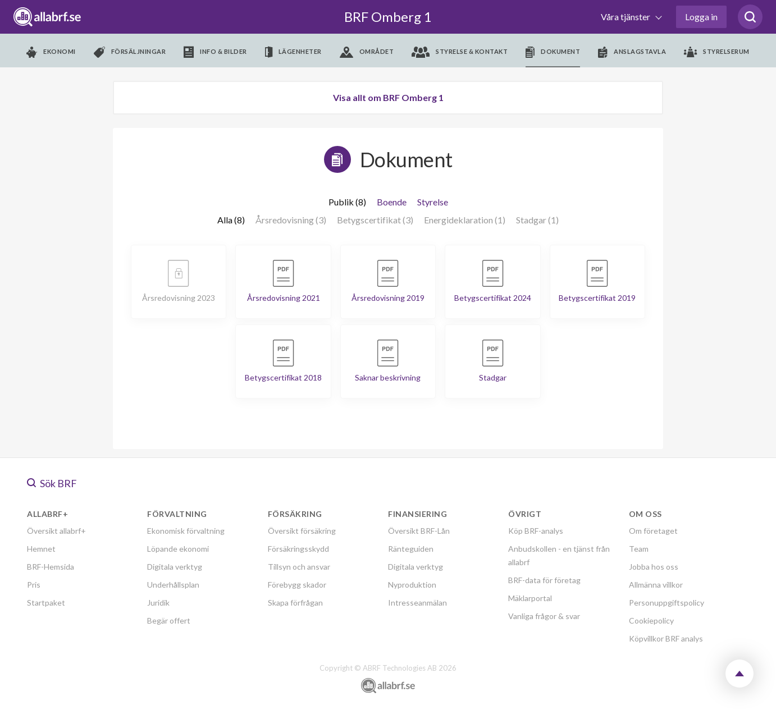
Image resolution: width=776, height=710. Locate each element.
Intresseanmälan (417, 602)
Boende (392, 201)
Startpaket (46, 602)
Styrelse (432, 201)
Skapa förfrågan (295, 602)
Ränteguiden (410, 548)
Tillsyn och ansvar (299, 566)
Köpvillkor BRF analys (666, 638)
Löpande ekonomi (178, 548)
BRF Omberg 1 (388, 16)
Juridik (158, 602)
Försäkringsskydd (298, 548)
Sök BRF (52, 483)
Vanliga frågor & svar (544, 616)
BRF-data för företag (544, 580)
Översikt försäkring (302, 530)
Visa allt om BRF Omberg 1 (388, 97)
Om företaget (653, 530)
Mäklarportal (530, 598)
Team (639, 548)
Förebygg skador (297, 584)
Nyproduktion (412, 584)
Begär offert (168, 620)
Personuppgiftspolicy (666, 602)
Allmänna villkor (656, 584)
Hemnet (41, 548)
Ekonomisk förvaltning (186, 530)
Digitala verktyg (174, 566)
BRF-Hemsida (50, 566)
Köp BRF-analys (535, 530)
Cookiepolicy (651, 620)
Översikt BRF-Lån (419, 530)
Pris (33, 584)
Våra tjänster (626, 16)
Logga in (701, 16)
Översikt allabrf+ (56, 530)
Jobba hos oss (653, 566)
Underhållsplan (173, 584)
